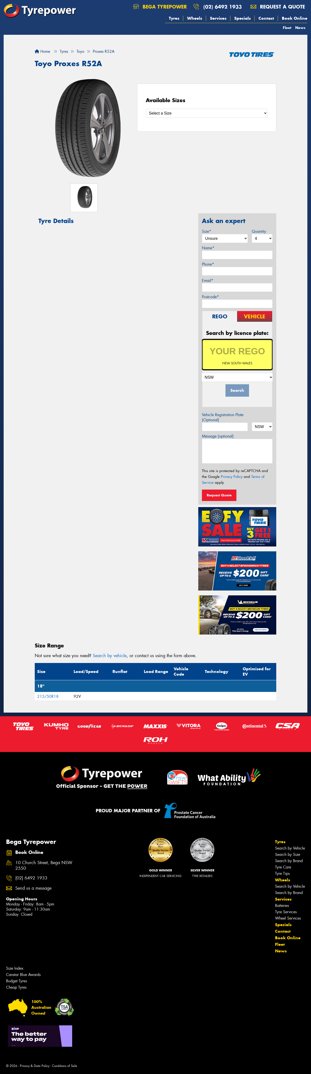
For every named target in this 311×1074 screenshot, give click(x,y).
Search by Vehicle (290, 848)
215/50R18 (48, 696)
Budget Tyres (16, 981)
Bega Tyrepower (160, 7)
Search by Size (287, 854)
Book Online (294, 18)
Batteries (282, 905)
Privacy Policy (231, 476)
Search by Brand (289, 860)
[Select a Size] (207, 113)
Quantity (259, 231)
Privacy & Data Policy (34, 1066)
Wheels (194, 18)
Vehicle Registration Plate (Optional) (222, 417)
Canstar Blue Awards (23, 974)
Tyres (174, 18)
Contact (266, 18)
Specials (242, 18)
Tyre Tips (282, 873)
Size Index (14, 968)
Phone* (208, 264)
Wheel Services (288, 918)
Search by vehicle (110, 656)
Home (42, 51)
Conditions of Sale (64, 1066)
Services (218, 18)
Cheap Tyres (16, 987)
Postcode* (210, 296)
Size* (206, 231)
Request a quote (278, 7)
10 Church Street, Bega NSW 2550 (43, 865)
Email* (207, 280)
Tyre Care (283, 867)
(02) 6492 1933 (222, 7)
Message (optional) (218, 436)
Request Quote (219, 495)
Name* (208, 248)
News (300, 27)
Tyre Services (286, 911)
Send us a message (33, 888)
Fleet (287, 27)
